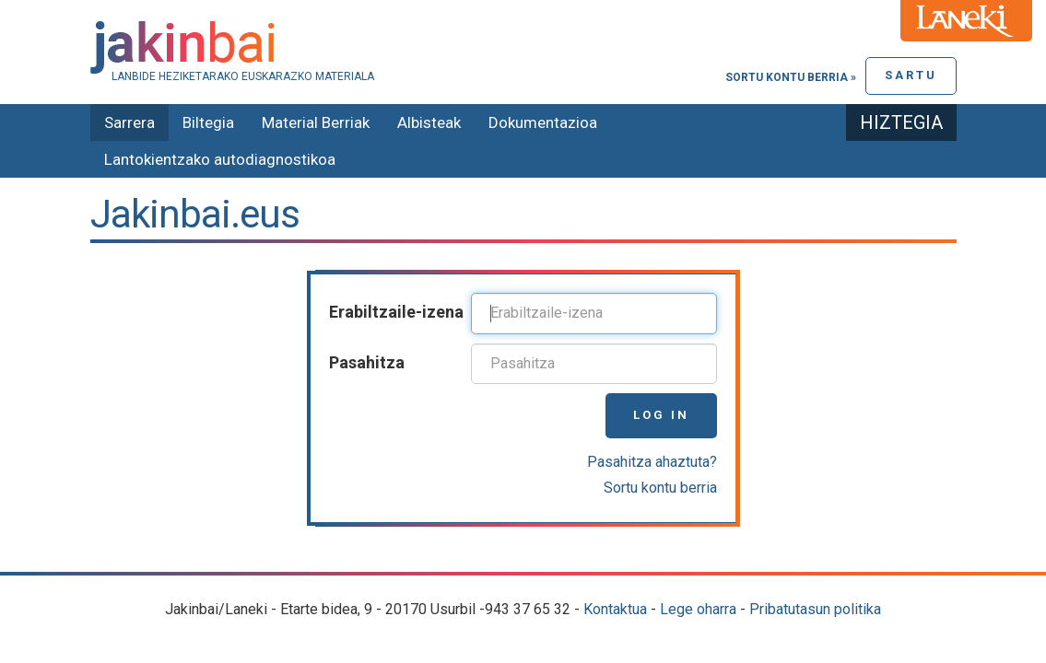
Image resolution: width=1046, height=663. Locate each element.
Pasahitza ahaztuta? (652, 462)
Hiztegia (901, 122)
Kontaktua (615, 609)
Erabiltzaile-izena (396, 311)
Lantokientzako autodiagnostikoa (219, 159)
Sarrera (129, 122)
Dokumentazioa (542, 122)
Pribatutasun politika (815, 609)
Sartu (911, 75)
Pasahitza (367, 362)
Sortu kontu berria (660, 487)
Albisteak (429, 122)
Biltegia (208, 122)
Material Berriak (316, 122)
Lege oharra (698, 609)
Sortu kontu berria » (790, 77)
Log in (661, 415)
